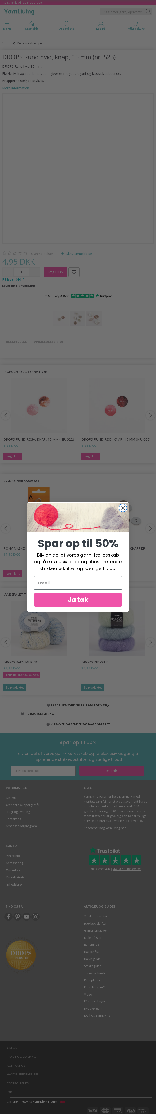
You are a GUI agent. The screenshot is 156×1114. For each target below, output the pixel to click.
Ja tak (78, 599)
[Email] (78, 583)
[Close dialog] (123, 508)
